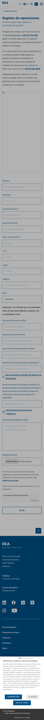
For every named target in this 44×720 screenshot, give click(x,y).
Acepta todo (22, 703)
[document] (22, 677)
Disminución (13, 697)
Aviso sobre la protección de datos (17, 713)
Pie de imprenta (8, 711)
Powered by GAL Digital (22, 718)
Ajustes (32, 697)
